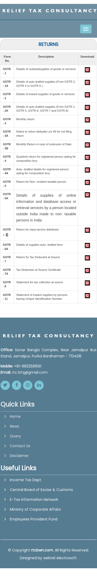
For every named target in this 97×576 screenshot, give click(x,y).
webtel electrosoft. (60, 557)
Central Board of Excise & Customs (41, 489)
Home (15, 432)
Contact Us (20, 462)
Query (15, 452)
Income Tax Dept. (26, 480)
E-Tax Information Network (34, 499)
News (14, 442)
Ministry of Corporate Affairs (35, 509)
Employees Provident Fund (33, 519)
